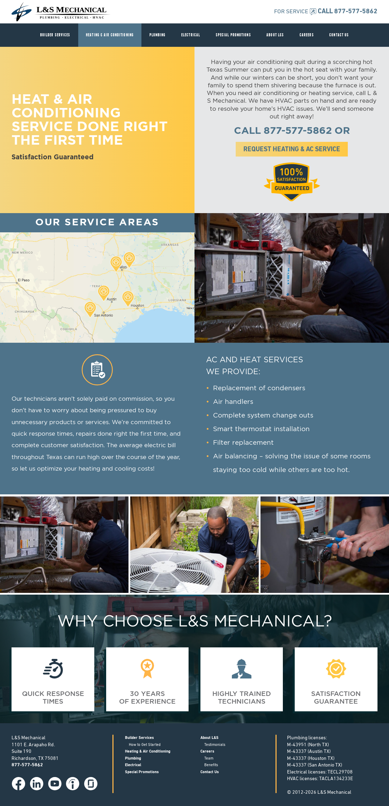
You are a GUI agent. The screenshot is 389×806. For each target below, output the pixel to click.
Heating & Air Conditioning (110, 34)
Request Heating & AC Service (291, 149)
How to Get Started (145, 745)
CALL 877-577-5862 (347, 11)
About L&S (275, 34)
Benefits (211, 765)
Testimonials (214, 745)
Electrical (190, 34)
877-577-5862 (298, 131)
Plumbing (157, 34)
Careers (307, 34)
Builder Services (55, 34)
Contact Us (339, 34)
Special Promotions (233, 34)
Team (208, 759)
